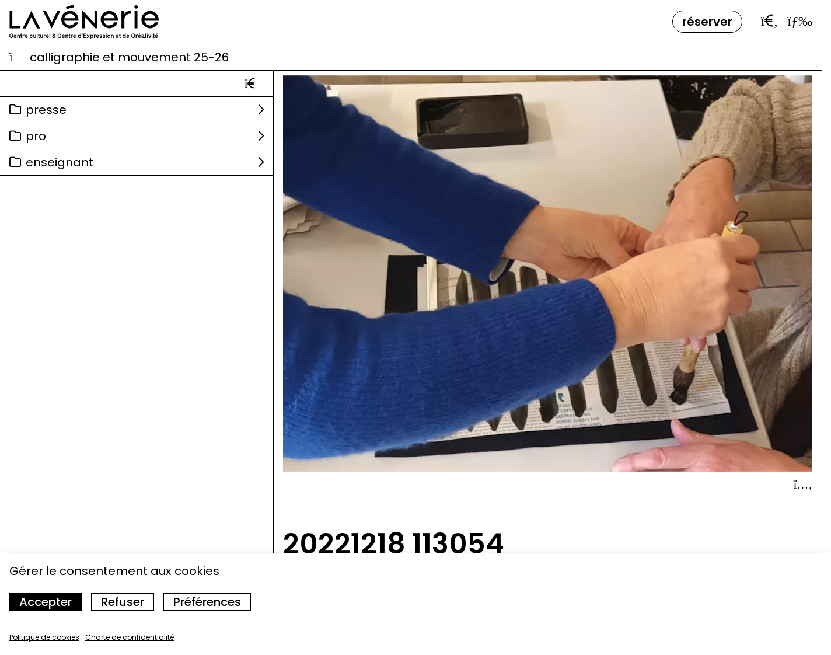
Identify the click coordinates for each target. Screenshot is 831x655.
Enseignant (59, 162)
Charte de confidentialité (129, 637)
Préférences (207, 602)
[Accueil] (84, 22)
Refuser (122, 602)
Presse (46, 110)
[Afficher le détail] (803, 484)
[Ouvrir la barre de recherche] (769, 21)
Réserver (707, 21)
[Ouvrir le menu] (799, 21)
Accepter (45, 602)
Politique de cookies (44, 637)
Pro (36, 136)
